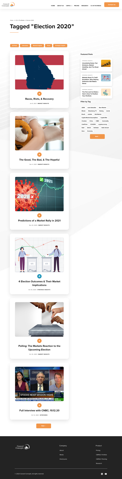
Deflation (96, 128)
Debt (83, 128)
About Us (60, 6)
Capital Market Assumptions (90, 118)
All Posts (14, 45)
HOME (53, 6)
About (62, 450)
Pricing (76, 6)
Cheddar (84, 121)
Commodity (105, 121)
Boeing (101, 111)
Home (11, 20)
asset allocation (92, 108)
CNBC (97, 121)
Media (62, 455)
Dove (83, 131)
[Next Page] (43, 426)
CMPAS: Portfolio (101, 455)
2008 (83, 108)
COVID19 (93, 124)
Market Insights (37, 45)
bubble (90, 114)
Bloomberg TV (92, 111)
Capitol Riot (104, 118)
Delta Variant (105, 128)
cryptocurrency (102, 124)
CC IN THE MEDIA (96, 6)
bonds (108, 111)
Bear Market (102, 108)
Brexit (83, 114)
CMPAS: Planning (101, 459)
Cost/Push (85, 124)
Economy (90, 131)
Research (84, 6)
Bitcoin (84, 111)
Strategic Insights (60, 45)
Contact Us (111, 5)
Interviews (25, 45)
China (91, 121)
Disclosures (63, 459)
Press (48, 45)
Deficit (89, 128)
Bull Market (98, 114)
